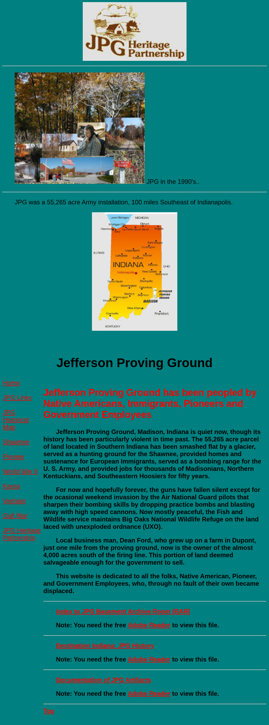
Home (11, 382)
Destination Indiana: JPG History (105, 645)
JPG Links (17, 397)
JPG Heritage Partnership (22, 534)
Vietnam (14, 500)
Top (48, 710)
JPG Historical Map (16, 420)
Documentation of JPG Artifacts (103, 679)
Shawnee (16, 441)
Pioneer (14, 456)
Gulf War (15, 515)
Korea (11, 486)
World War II (20, 471)
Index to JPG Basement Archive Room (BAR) (123, 611)
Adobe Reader (149, 625)
